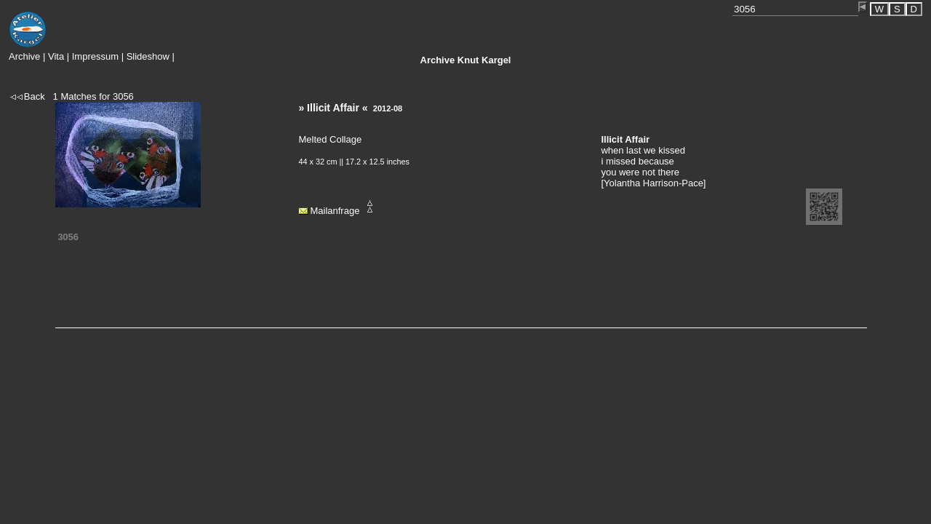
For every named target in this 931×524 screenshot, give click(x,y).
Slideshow (148, 56)
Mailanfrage (334, 210)
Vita (56, 56)
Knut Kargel (465, 60)
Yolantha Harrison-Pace (653, 183)
